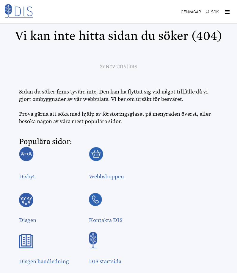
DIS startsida (105, 261)
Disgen (27, 220)
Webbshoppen (106, 177)
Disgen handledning (44, 261)
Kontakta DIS (106, 220)
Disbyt (27, 177)
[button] (226, 11)
